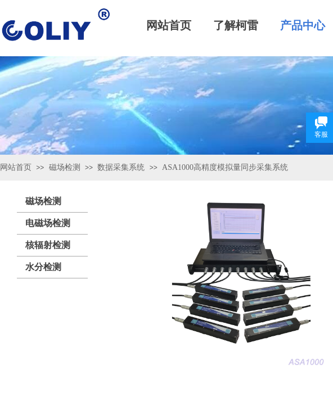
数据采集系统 (121, 167)
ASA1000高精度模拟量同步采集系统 (225, 167)
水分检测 (43, 267)
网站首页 (16, 167)
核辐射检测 (47, 245)
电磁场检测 (47, 223)
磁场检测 (64, 167)
